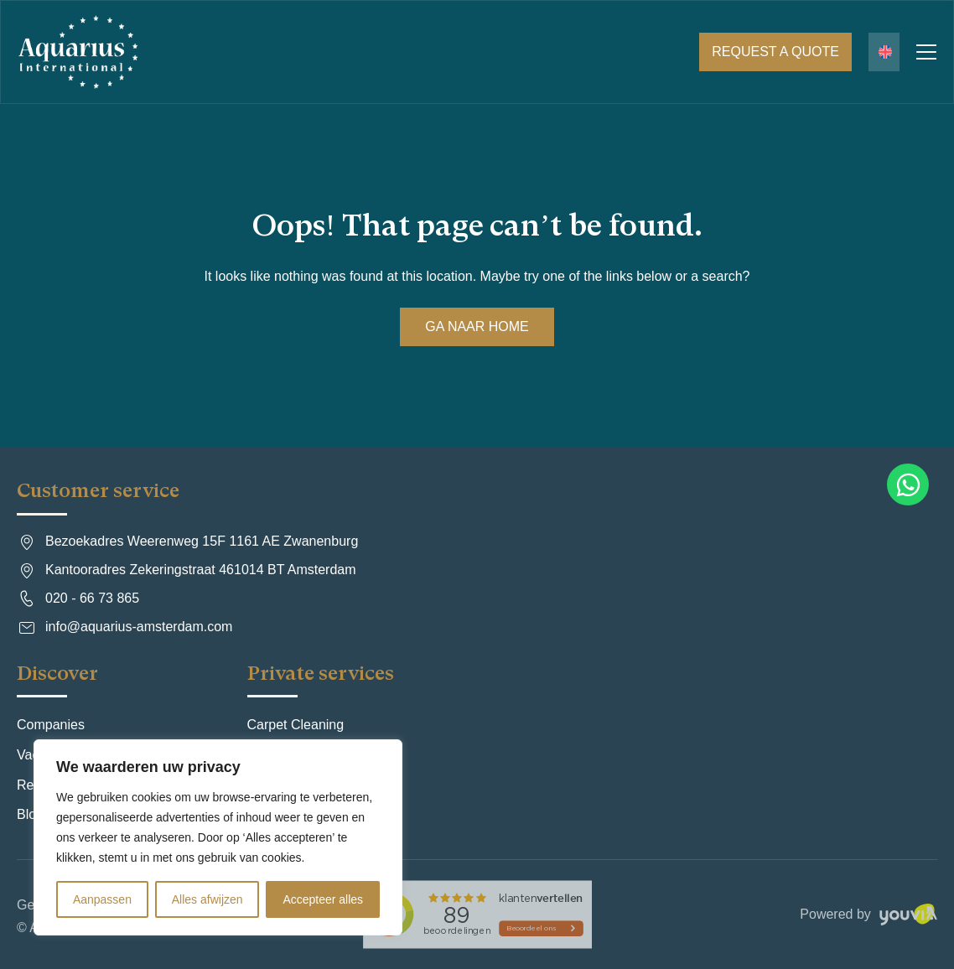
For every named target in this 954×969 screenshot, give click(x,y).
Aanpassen (102, 899)
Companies (51, 725)
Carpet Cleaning (296, 725)
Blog (30, 814)
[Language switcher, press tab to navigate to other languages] (884, 52)
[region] (218, 837)
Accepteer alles (323, 899)
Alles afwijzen (207, 899)
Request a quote (775, 51)
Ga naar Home (477, 326)
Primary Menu (926, 52)
